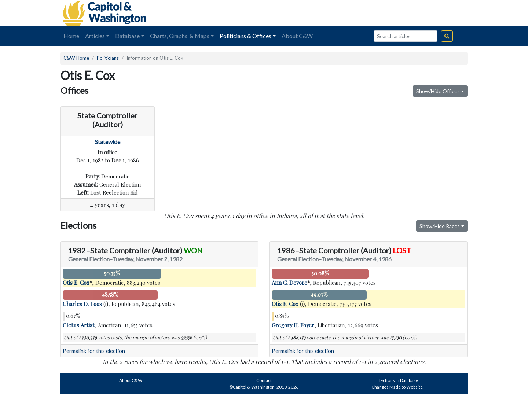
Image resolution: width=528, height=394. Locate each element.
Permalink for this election (94, 351)
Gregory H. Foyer (293, 325)
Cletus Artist (79, 325)
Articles (95, 35)
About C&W (297, 35)
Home (71, 35)
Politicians (108, 58)
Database (127, 35)
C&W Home (76, 58)
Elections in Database (397, 380)
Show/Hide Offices (438, 91)
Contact (264, 380)
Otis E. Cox (76, 282)
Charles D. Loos (82, 304)
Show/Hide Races (439, 226)
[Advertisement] (385, 13)
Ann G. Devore (289, 282)
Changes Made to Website (397, 387)
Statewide (107, 141)
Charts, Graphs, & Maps (179, 35)
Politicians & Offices (245, 35)
